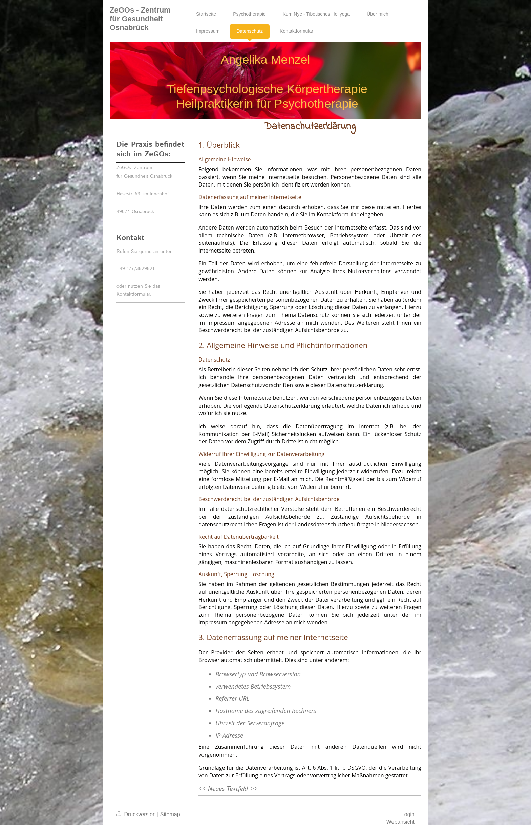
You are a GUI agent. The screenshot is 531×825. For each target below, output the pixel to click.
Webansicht (400, 822)
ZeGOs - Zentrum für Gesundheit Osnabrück (140, 19)
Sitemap (170, 814)
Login (408, 814)
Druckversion (136, 814)
